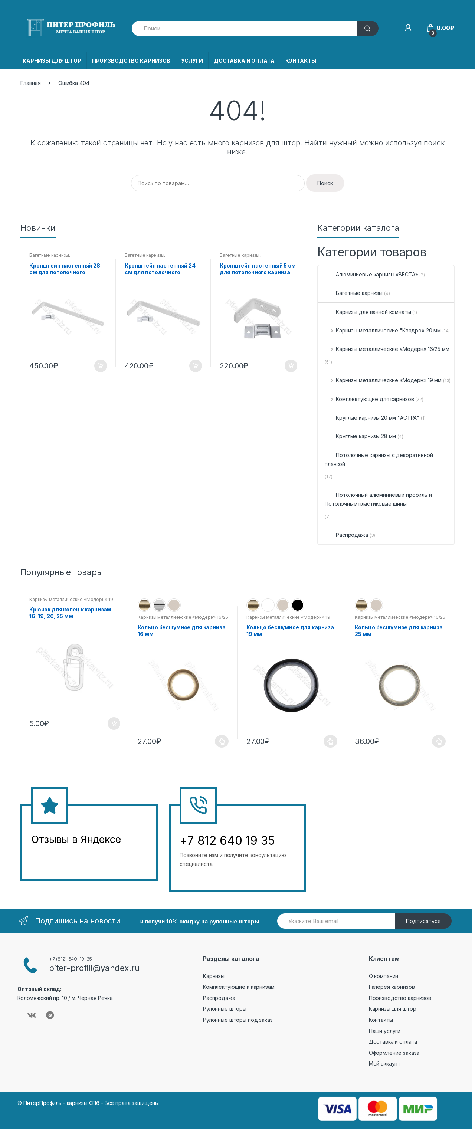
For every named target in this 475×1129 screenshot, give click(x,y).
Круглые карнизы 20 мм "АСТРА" (372, 417)
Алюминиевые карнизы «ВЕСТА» (371, 274)
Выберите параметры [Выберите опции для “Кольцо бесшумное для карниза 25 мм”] (439, 741)
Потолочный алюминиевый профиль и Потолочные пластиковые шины (378, 499)
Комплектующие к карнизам (239, 987)
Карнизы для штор (392, 1008)
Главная (30, 83)
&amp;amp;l (59, 858)
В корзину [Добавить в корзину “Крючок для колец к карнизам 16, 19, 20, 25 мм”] (113, 723)
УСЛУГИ (192, 61)
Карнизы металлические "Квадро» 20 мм (383, 330)
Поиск (325, 183)
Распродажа (346, 535)
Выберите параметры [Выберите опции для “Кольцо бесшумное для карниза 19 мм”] (330, 741)
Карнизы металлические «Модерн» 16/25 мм (387, 349)
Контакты (381, 1020)
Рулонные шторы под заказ (238, 1020)
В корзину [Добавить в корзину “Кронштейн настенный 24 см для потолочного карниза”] (195, 366)
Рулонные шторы (224, 1008)
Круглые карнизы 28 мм (360, 436)
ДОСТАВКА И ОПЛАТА (244, 61)
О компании (384, 976)
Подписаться (423, 921)
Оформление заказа (394, 1053)
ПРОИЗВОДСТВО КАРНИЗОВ (131, 61)
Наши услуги (384, 1031)
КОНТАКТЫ (300, 61)
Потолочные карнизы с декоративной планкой (379, 459)
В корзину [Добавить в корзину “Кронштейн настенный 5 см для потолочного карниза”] (290, 366)
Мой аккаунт (384, 1063)
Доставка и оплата (393, 1041)
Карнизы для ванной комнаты (368, 312)
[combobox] (244, 28)
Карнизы (214, 976)
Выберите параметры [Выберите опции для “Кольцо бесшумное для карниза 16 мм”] (222, 741)
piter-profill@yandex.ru (94, 968)
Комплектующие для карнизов (369, 399)
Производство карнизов (400, 998)
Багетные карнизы (49, 255)
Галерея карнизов (392, 987)
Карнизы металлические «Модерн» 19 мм (383, 380)
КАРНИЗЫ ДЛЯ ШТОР (52, 61)
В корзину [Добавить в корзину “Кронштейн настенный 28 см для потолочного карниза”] (100, 366)
